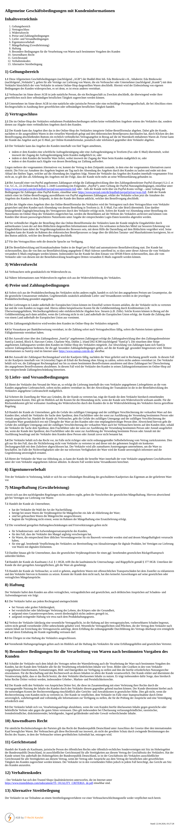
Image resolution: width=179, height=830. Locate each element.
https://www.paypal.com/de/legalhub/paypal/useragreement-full (40, 188)
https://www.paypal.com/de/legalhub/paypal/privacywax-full (112, 192)
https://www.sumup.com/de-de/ (76, 351)
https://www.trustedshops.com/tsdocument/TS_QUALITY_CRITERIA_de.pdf (49, 783)
